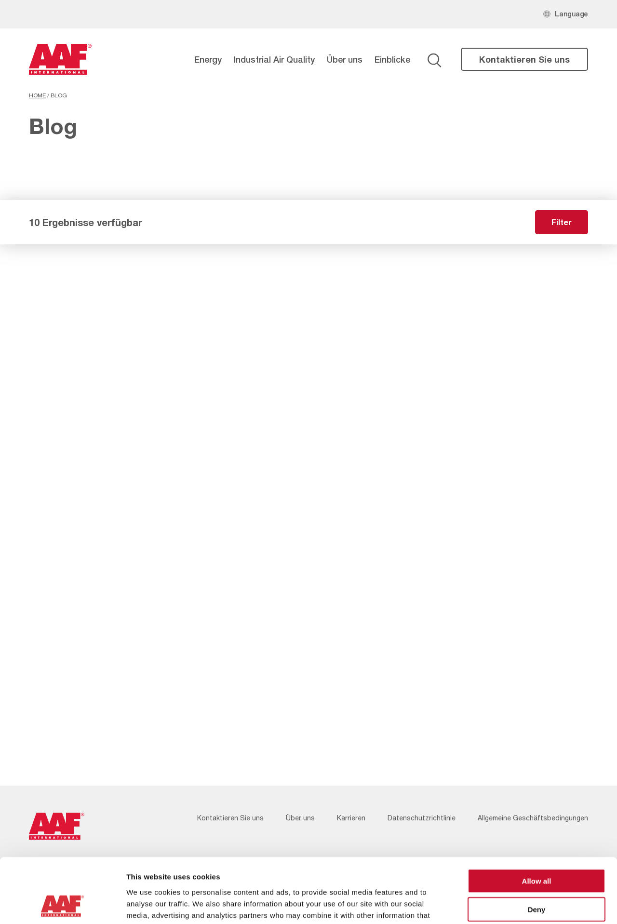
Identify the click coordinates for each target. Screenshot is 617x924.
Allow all (536, 820)
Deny (537, 848)
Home (37, 95)
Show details (505, 905)
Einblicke (392, 59)
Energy (208, 59)
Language (571, 14)
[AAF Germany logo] (60, 59)
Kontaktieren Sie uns (524, 59)
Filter (561, 222)
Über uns (344, 59)
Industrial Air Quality (274, 59)
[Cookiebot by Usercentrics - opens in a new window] (62, 905)
